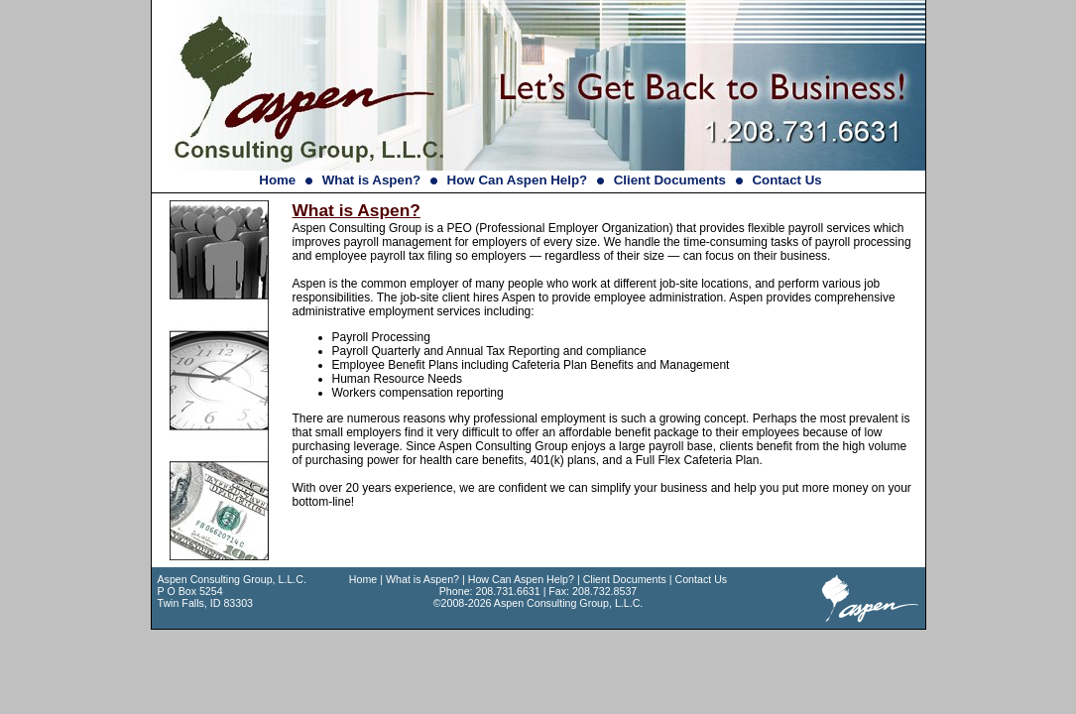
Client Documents (670, 180)
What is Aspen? (371, 180)
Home (277, 180)
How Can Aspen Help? (517, 180)
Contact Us (786, 180)
